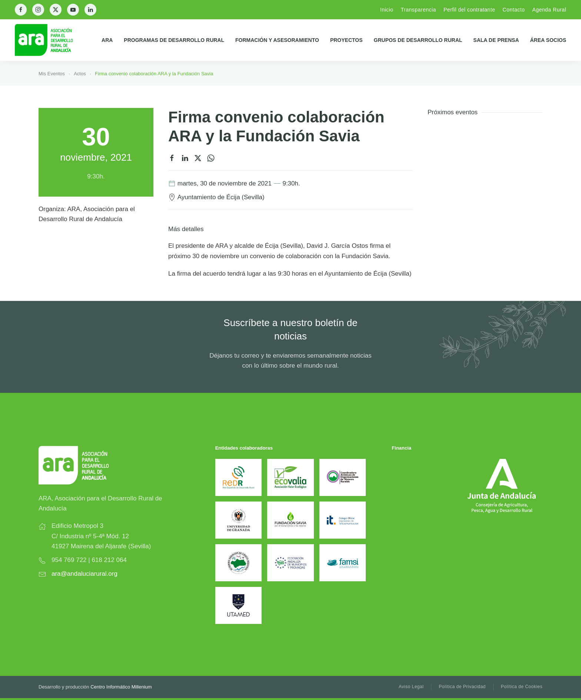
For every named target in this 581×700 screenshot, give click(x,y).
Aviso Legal (411, 686)
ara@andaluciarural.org (84, 573)
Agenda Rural (549, 10)
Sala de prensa (496, 40)
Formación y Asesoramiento (277, 40)
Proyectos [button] (346, 40)
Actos (80, 73)
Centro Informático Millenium (121, 687)
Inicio (387, 10)
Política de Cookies (521, 686)
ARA (107, 40)
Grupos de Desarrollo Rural (418, 40)
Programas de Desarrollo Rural (174, 40)
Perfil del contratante (469, 10)
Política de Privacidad (462, 686)
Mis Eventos (52, 73)
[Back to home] (50, 40)
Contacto (513, 10)
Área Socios (548, 40)
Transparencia (418, 10)
